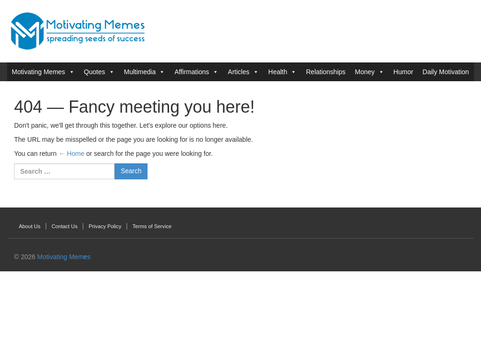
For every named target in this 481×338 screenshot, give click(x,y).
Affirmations (191, 72)
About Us (29, 226)
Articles (238, 72)
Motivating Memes (38, 72)
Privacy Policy (105, 226)
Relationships (325, 72)
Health (277, 72)
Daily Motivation (446, 72)
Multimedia (140, 72)
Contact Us (65, 226)
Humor (403, 72)
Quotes (94, 72)
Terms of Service (151, 226)
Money (365, 72)
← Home (71, 153)
